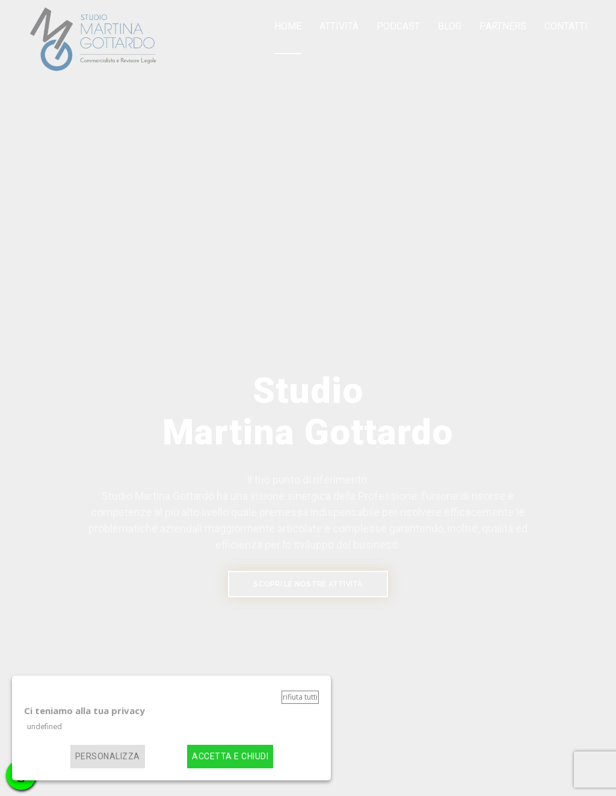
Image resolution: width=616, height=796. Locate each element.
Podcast (398, 26)
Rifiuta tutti (300, 697)
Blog (449, 26)
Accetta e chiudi (230, 756)
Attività (339, 26)
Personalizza (107, 756)
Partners (502, 26)
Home (287, 26)
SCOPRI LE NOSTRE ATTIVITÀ (307, 584)
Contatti (566, 26)
